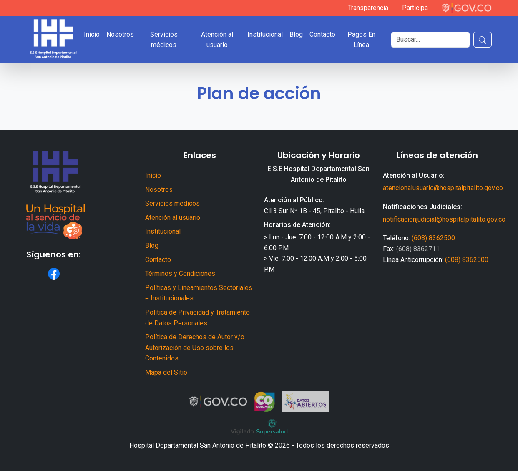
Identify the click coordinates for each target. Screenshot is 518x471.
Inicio (92, 34)
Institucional (265, 34)
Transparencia (368, 8)
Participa (415, 8)
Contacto (322, 34)
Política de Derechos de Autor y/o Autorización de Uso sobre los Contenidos (194, 347)
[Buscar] (430, 40)
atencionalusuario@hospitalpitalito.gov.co (443, 188)
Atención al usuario (217, 39)
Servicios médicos (164, 39)
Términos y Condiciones (180, 273)
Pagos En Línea (361, 39)
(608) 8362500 (433, 238)
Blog (296, 34)
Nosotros (120, 34)
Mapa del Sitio (166, 372)
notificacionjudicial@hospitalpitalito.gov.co (444, 219)
